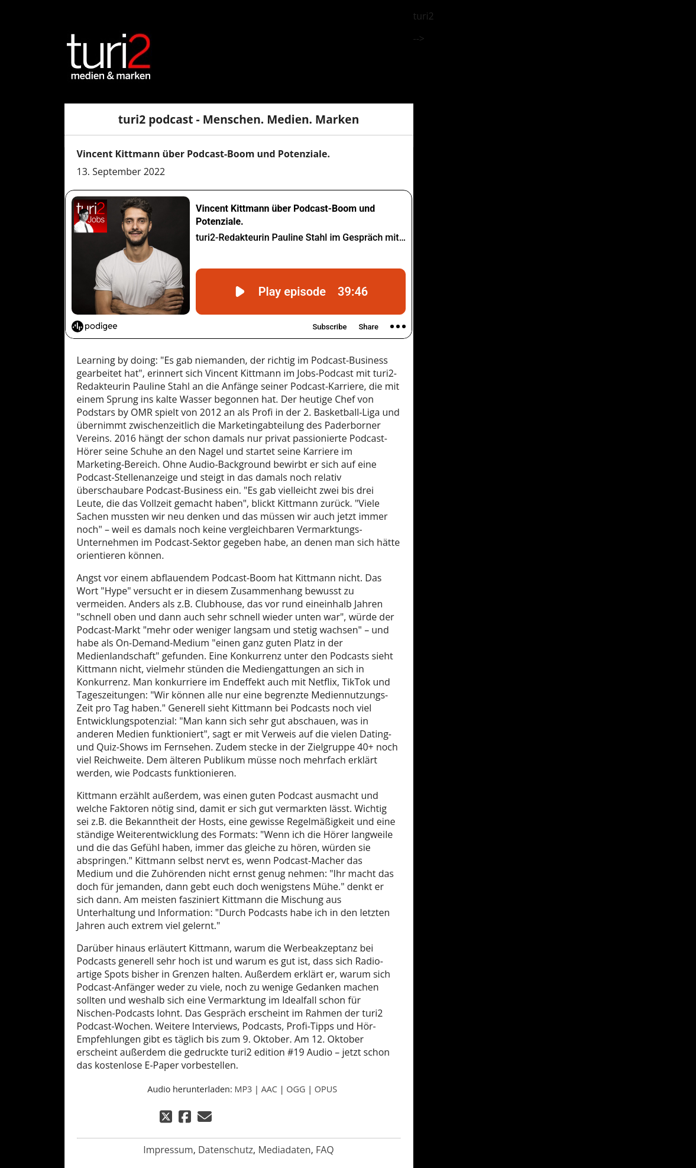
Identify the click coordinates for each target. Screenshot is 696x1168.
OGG (295, 1089)
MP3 (243, 1089)
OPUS (326, 1089)
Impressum (168, 1149)
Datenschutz (225, 1149)
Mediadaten (284, 1149)
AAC (269, 1089)
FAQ (325, 1149)
